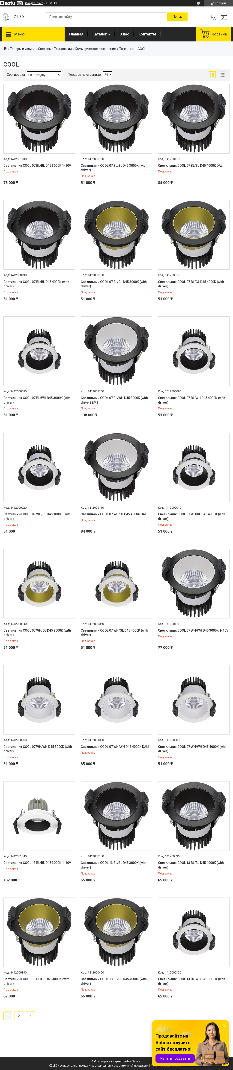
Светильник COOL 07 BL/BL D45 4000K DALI (190, 165)
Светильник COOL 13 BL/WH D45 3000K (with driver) (191, 981)
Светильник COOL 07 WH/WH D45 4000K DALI (115, 747)
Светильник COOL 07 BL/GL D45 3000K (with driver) (114, 284)
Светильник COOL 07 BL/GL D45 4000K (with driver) (191, 284)
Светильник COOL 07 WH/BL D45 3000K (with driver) (37, 516)
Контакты (147, 34)
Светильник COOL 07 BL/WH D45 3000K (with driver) (37, 400)
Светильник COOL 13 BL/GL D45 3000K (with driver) (36, 981)
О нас (124, 34)
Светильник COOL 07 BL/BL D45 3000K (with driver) (113, 168)
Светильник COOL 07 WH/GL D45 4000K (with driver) (114, 633)
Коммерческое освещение (95, 49)
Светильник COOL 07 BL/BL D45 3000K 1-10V (37, 165)
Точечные (126, 49)
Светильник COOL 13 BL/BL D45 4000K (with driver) (191, 865)
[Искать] (177, 16)
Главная (76, 34)
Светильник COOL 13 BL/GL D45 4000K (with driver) (114, 981)
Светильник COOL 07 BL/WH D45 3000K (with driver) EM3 (114, 400)
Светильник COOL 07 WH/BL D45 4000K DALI (114, 514)
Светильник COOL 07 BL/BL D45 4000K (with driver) (36, 284)
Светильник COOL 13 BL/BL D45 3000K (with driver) (113, 865)
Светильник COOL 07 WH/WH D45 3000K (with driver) (37, 749)
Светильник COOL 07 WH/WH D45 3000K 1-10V (193, 630)
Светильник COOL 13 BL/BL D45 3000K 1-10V (37, 863)
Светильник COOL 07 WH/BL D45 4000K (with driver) (191, 516)
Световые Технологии (55, 49)
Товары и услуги (22, 49)
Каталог (100, 34)
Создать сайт (34, 3)
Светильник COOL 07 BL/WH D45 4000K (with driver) (191, 400)
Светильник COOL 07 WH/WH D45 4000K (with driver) (192, 749)
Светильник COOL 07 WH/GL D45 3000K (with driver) (37, 633)
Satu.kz (137, 1061)
